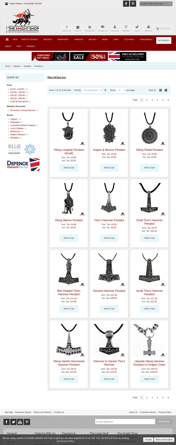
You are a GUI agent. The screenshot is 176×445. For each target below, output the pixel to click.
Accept (148, 439)
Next (168, 100)
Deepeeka (15, 122)
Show (112, 90)
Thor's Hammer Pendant (109, 220)
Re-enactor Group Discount (22, 110)
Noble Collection (17, 134)
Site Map (8, 412)
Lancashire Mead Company (23, 125)
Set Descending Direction (105, 90)
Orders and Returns (43, 412)
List (165, 90)
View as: (152, 90)
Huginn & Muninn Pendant (109, 149)
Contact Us (59, 412)
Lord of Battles (17, 128)
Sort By (77, 90)
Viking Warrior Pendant (69, 220)
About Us (133, 412)
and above (19, 101)
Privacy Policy (164, 412)
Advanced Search (23, 412)
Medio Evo (15, 131)
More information (164, 439)
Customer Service (148, 412)
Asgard (13, 119)
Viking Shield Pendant (149, 149)
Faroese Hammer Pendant (109, 290)
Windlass (14, 138)
